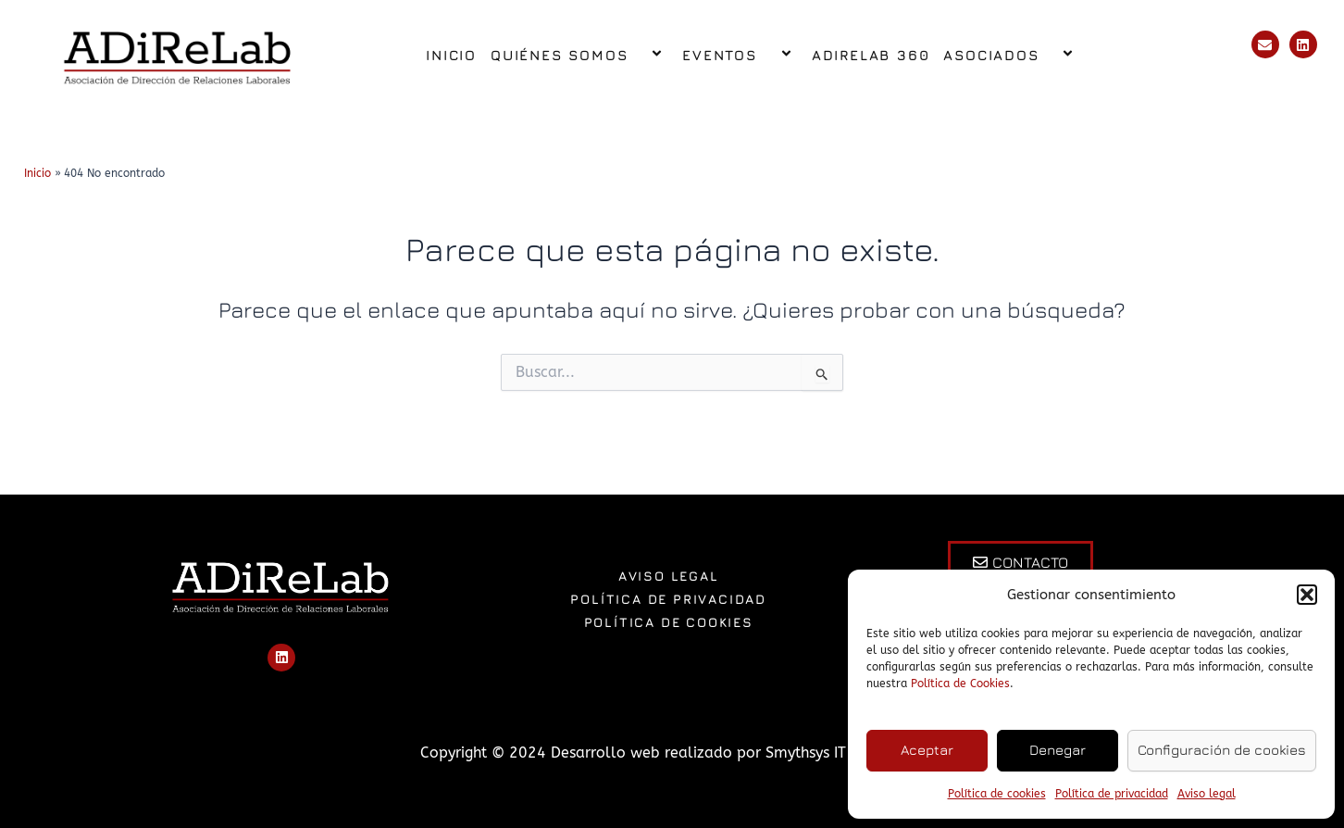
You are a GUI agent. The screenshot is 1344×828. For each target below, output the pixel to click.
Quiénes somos (579, 55)
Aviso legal (1206, 793)
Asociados (1011, 55)
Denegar (1057, 750)
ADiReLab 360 (871, 55)
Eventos (739, 55)
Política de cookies (997, 793)
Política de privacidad (1111, 793)
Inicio (451, 55)
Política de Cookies (960, 683)
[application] (635, 55)
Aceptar (927, 750)
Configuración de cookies (1222, 750)
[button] (1307, 594)
